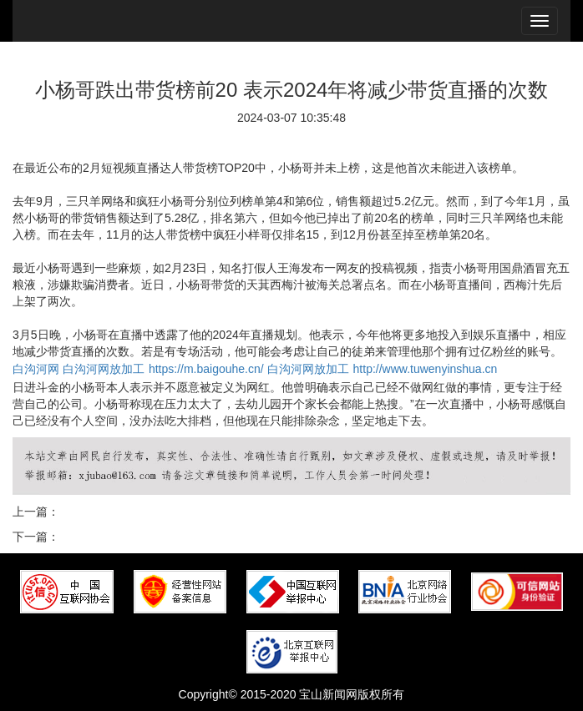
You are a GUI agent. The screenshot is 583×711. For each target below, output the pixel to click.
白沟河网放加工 (103, 369)
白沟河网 (36, 369)
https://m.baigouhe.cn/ (206, 369)
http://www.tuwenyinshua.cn (425, 369)
